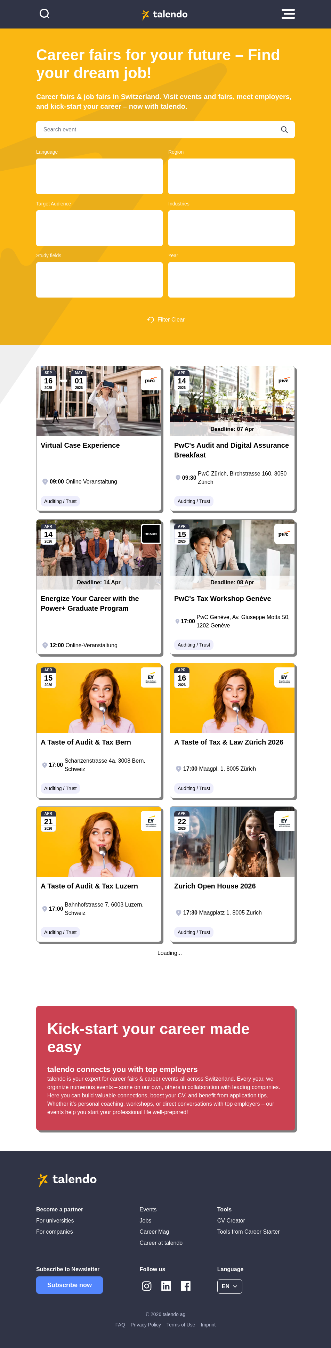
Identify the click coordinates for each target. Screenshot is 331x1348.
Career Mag (154, 1232)
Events (148, 1209)
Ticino (232, 166)
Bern (232, 173)
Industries (178, 203)
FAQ (120, 1324)
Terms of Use (181, 1324)
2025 (232, 270)
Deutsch (99, 166)
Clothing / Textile (232, 218)
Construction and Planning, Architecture (99, 270)
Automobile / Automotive (232, 245)
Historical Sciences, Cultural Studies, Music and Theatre (99, 296)
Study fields (48, 255)
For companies (54, 1232)
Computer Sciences (99, 289)
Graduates (99, 224)
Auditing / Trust (232, 224)
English (99, 179)
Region (176, 152)
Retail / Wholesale (232, 238)
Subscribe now (69, 1285)
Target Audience (53, 203)
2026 (232, 276)
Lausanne (232, 193)
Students (99, 231)
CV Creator (231, 1221)
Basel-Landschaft (232, 186)
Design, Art (99, 276)
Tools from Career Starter (248, 1232)
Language (47, 152)
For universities (55, 1221)
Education (232, 231)
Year (173, 255)
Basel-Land (232, 179)
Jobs (146, 1221)
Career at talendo (161, 1243)
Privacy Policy (146, 1324)
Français (99, 173)
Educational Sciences (99, 283)
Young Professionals (99, 218)
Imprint (208, 1324)
